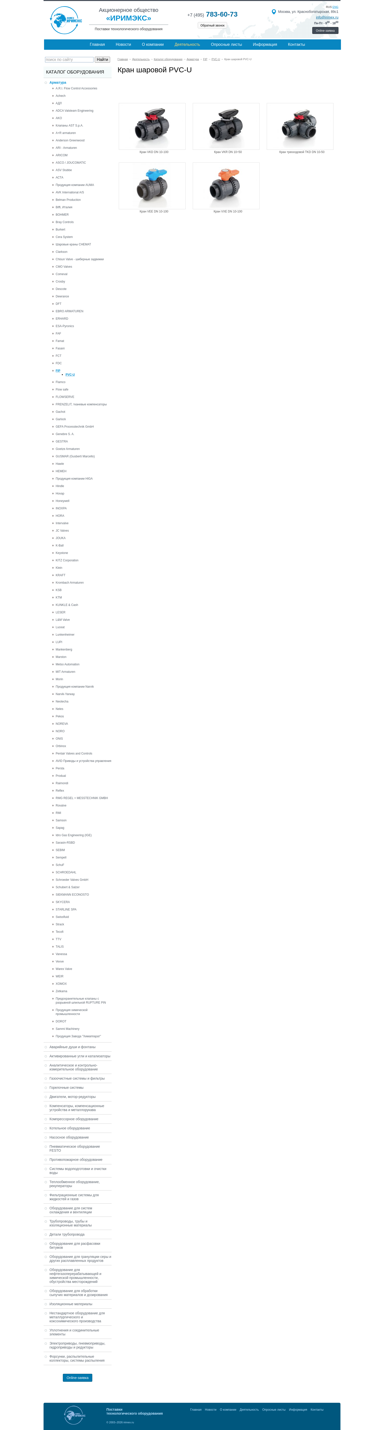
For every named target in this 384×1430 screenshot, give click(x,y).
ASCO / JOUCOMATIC (71, 162)
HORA (60, 516)
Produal (61, 776)
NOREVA (62, 724)
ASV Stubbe (64, 170)
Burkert (60, 229)
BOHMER (62, 214)
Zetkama (61, 991)
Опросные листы (226, 44)
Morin (59, 679)
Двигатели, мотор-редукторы (72, 1097)
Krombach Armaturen (70, 582)
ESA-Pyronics (65, 326)
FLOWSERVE (65, 397)
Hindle (60, 486)
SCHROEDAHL (66, 872)
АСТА (59, 177)
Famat (60, 341)
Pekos (60, 716)
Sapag (60, 828)
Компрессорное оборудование (73, 1119)
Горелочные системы (66, 1088)
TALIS (60, 946)
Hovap (60, 493)
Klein (59, 568)
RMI (58, 813)
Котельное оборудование (69, 1128)
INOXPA (61, 508)
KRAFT (60, 575)
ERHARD (62, 318)
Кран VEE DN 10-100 (154, 211)
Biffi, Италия (64, 207)
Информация (265, 44)
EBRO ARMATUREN (69, 311)
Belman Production (68, 200)
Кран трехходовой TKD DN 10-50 (301, 152)
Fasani (60, 348)
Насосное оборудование (69, 1137)
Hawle (60, 464)
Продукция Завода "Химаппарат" (78, 1036)
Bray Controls (65, 222)
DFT (58, 304)
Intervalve (62, 523)
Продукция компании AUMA (75, 185)
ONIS (59, 738)
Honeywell (62, 501)
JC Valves (62, 530)
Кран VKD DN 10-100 (154, 152)
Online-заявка (325, 30)
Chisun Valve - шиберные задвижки (80, 259)
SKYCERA (63, 902)
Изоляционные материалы (70, 1304)
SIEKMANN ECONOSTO (72, 894)
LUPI (59, 642)
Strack (60, 924)
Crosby (60, 281)
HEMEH (61, 471)
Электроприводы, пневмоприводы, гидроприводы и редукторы (77, 1345)
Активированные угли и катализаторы (79, 1056)
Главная (97, 44)
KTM (59, 597)
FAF (58, 333)
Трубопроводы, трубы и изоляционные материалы (70, 1223)
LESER (60, 612)
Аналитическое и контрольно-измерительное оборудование (73, 1067)
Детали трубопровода (67, 1234)
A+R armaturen (66, 133)
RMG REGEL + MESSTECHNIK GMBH (82, 798)
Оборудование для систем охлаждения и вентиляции (70, 1210)
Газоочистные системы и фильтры (77, 1078)
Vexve (60, 961)
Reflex (60, 790)
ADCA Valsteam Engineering (75, 110)
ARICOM (62, 155)
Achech (61, 96)
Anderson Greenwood (70, 140)
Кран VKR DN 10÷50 (228, 152)
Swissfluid (62, 917)
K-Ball (60, 545)
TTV (58, 939)
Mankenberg (64, 649)
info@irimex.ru (327, 17)
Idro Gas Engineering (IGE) (74, 835)
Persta (60, 768)
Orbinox (61, 746)
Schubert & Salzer (68, 887)
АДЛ (59, 103)
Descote (61, 289)
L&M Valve (63, 620)
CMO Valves (64, 266)
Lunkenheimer (65, 634)
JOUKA (61, 538)
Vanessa (61, 954)
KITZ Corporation (67, 560)
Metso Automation (67, 664)
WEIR (59, 976)
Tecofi (59, 932)
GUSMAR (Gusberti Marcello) (75, 456)
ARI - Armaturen (66, 148)
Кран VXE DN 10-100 (228, 211)
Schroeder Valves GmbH (72, 880)
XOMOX (61, 984)
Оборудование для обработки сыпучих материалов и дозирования (78, 1293)
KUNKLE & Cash (67, 605)
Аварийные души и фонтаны (72, 1047)
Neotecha (62, 701)
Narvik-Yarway (65, 694)
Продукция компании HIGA (74, 478)
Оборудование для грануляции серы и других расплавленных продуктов (80, 1259)
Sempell (61, 857)
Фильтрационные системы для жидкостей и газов (74, 1197)
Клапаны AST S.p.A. (69, 125)
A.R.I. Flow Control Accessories (76, 88)
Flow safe (62, 389)
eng (335, 6)
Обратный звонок (212, 25)
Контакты (296, 44)
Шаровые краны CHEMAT (73, 244)
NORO (60, 731)
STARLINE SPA (66, 909)
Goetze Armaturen (68, 449)
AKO (59, 118)
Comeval (61, 274)
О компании (153, 44)
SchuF (60, 865)
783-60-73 (212, 14)
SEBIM (60, 850)
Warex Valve (64, 969)
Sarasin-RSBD (65, 842)
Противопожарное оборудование (75, 1160)
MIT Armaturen (65, 672)
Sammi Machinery (67, 1029)
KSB (59, 590)
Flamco (60, 382)
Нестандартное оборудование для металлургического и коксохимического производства (77, 1317)
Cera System (64, 237)
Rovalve (61, 805)
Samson (61, 820)
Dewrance (62, 296)
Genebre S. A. (65, 434)
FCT (58, 356)
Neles (59, 709)
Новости (123, 44)
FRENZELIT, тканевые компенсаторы (81, 404)
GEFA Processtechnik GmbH (75, 426)
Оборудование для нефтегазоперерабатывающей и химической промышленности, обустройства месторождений (75, 1276)
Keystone (62, 553)
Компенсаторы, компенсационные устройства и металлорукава (76, 1108)
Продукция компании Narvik (75, 686)
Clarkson (61, 252)
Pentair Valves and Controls (74, 753)
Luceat (60, 627)
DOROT (61, 1021)
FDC (59, 363)
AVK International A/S (70, 192)
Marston (61, 657)
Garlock (61, 419)
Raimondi (62, 783)
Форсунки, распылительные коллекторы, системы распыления (77, 1358)
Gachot (60, 412)
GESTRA (62, 441)
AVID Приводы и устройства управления (83, 761)
